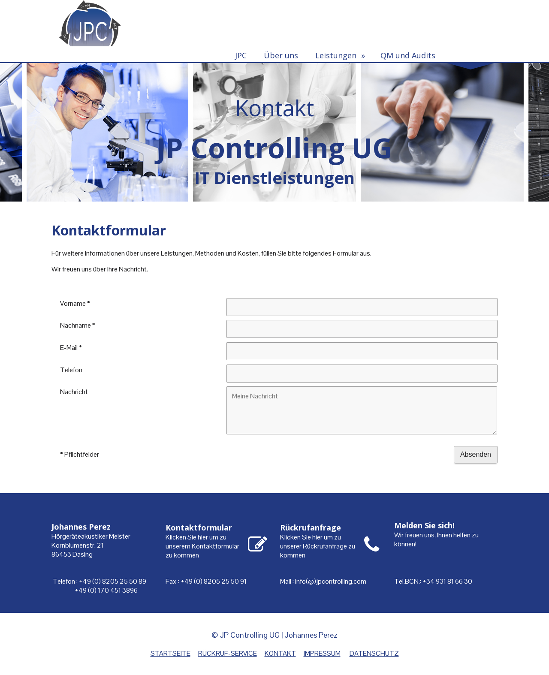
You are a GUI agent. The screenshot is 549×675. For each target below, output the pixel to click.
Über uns (281, 55)
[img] (274, 132)
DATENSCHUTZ (374, 653)
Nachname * (77, 325)
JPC (241, 55)
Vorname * (75, 302)
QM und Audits (407, 55)
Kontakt (467, 55)
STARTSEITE (170, 653)
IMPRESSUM (322, 653)
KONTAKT (280, 653)
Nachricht (74, 391)
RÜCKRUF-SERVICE (227, 653)
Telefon (71, 369)
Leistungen (335, 55)
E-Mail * (71, 347)
